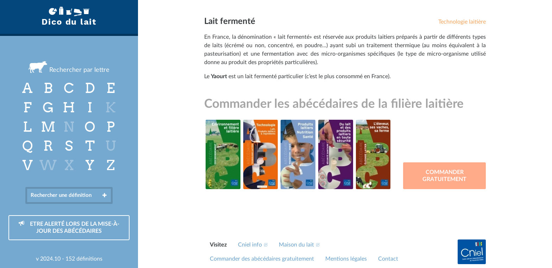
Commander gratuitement (444, 175)
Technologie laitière (462, 22)
